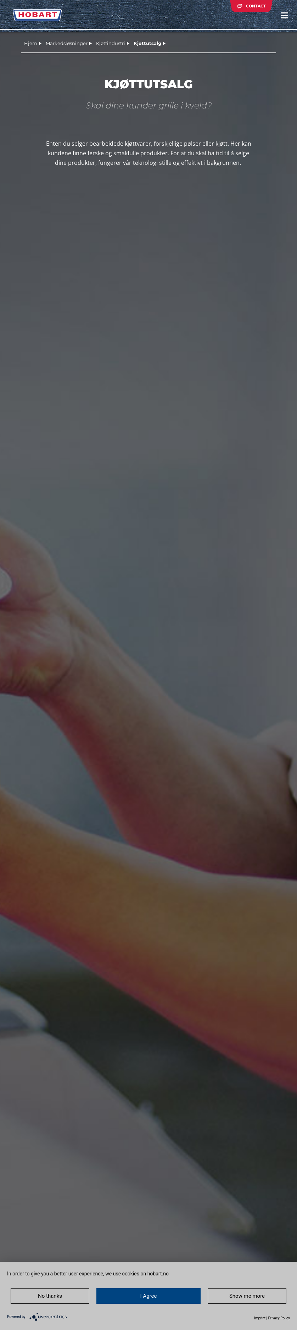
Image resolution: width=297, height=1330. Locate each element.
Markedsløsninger (67, 43)
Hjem (30, 43)
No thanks (50, 1296)
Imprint (259, 1318)
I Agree (148, 1296)
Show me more (247, 1296)
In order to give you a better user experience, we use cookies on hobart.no (88, 1273)
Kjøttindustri (110, 43)
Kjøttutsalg (147, 43)
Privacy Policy (279, 1318)
